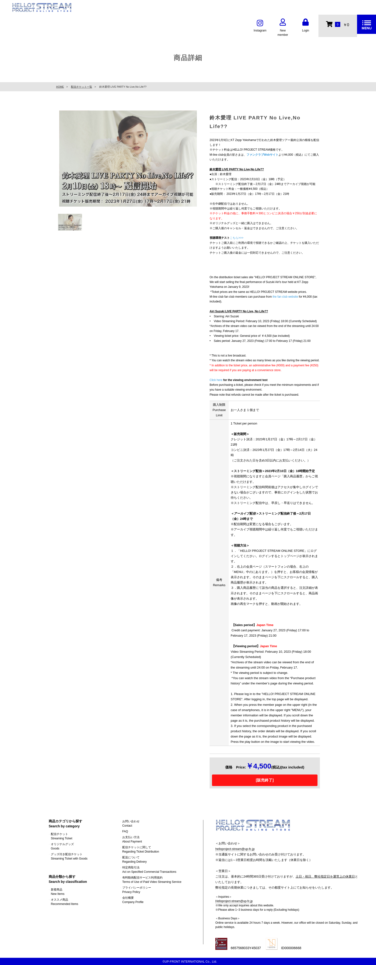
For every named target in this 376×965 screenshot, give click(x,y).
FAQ (125, 831)
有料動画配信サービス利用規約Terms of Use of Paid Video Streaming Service (152, 880)
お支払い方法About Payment (132, 839)
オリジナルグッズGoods (62, 846)
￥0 (337, 24)
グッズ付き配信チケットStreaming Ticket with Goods (69, 856)
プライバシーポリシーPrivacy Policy (136, 890)
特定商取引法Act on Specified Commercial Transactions (149, 869)
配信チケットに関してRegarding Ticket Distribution (140, 849)
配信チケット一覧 (81, 86)
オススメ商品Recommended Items (64, 902)
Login (305, 25)
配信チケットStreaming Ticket (61, 836)
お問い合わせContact (131, 823)
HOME (60, 86)
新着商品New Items (58, 892)
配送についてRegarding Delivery (134, 859)
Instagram (260, 25)
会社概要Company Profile (133, 900)
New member (283, 28)
